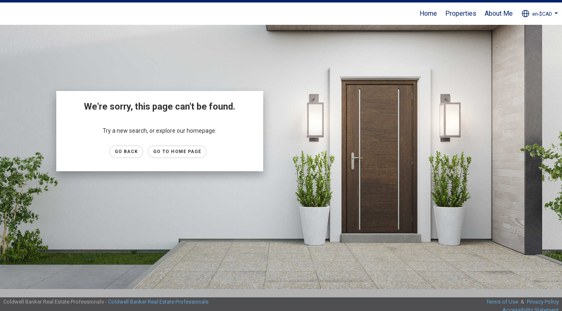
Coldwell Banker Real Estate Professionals (158, 302)
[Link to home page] (10, 13)
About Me (499, 13)
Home (428, 13)
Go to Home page (177, 151)
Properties (460, 13)
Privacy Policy (543, 302)
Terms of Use (502, 302)
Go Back (126, 151)
